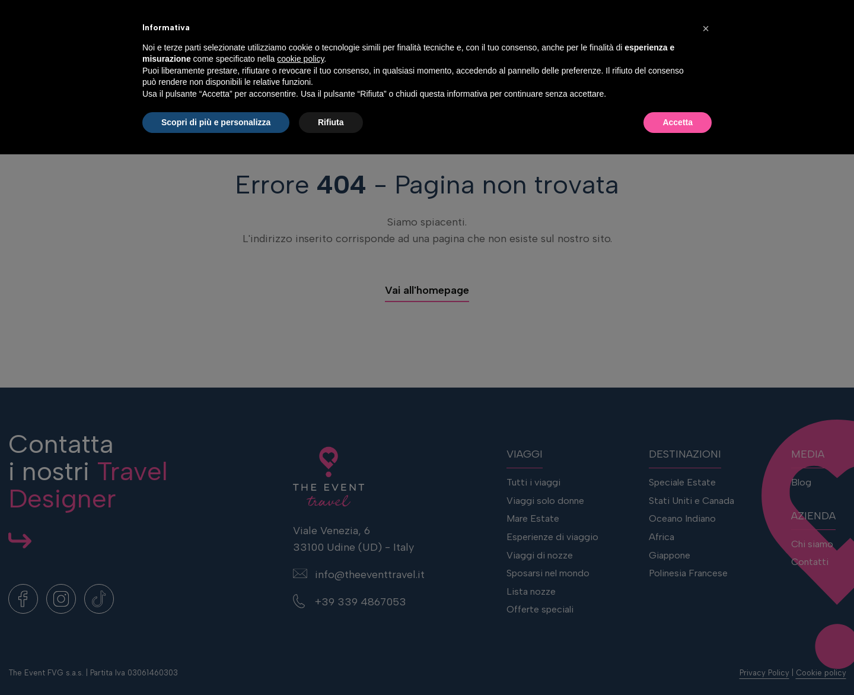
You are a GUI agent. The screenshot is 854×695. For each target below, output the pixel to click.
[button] (705, 569)
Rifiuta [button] (331, 662)
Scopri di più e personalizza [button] (215, 662)
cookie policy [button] (300, 599)
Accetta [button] (677, 662)
